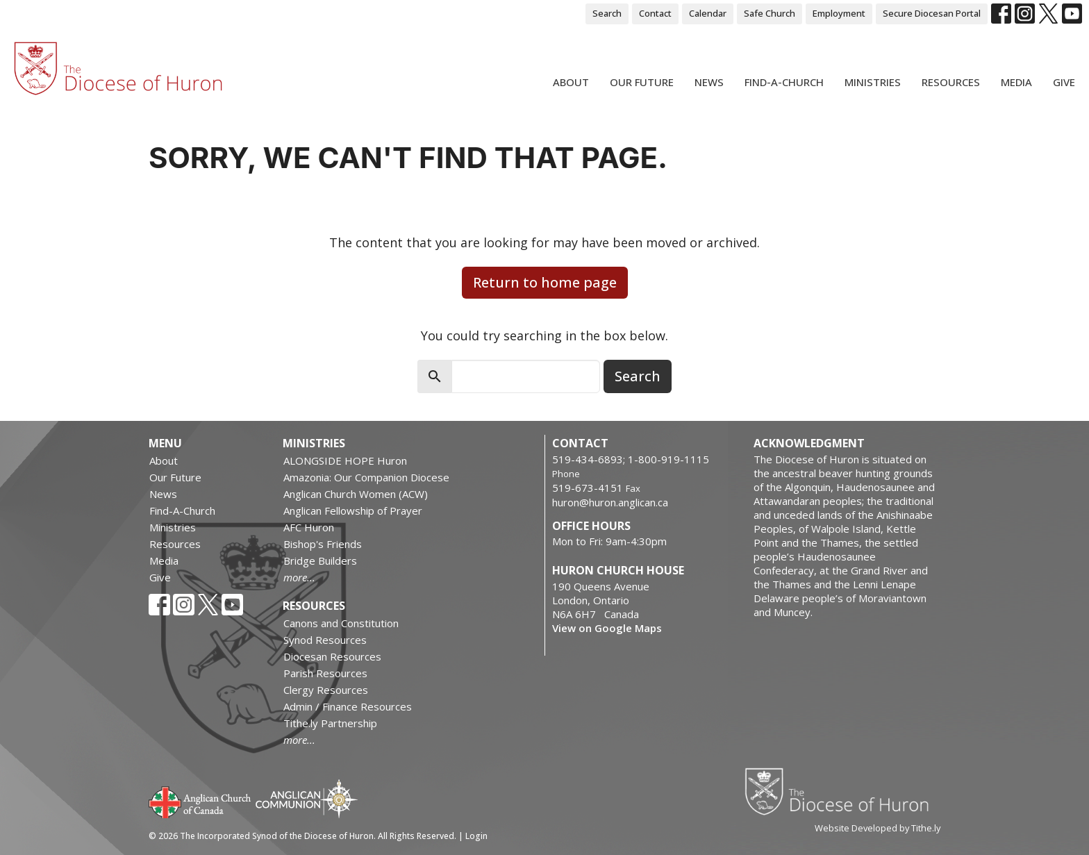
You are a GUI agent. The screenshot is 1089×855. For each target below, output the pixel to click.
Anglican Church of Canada (200, 800)
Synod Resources (325, 640)
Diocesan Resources (332, 656)
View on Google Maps (607, 628)
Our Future (642, 82)
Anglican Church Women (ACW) (355, 494)
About (571, 82)
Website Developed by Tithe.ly (877, 827)
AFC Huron (308, 527)
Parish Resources (325, 673)
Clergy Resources (325, 690)
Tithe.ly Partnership (330, 723)
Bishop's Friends (322, 544)
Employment (839, 13)
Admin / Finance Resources (347, 706)
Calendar (707, 13)
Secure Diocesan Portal (932, 13)
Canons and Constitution (341, 623)
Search (607, 13)
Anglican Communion (306, 798)
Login (476, 836)
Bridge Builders (320, 560)
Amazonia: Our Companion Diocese (366, 477)
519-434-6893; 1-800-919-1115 (630, 459)
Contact (655, 13)
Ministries (873, 82)
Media (1016, 82)
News (709, 82)
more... (299, 577)
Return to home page (545, 282)
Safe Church (769, 13)
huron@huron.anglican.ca (610, 502)
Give (1064, 82)
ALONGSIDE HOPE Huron (345, 460)
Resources (951, 82)
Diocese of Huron (842, 791)
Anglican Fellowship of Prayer (352, 510)
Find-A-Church (784, 82)
